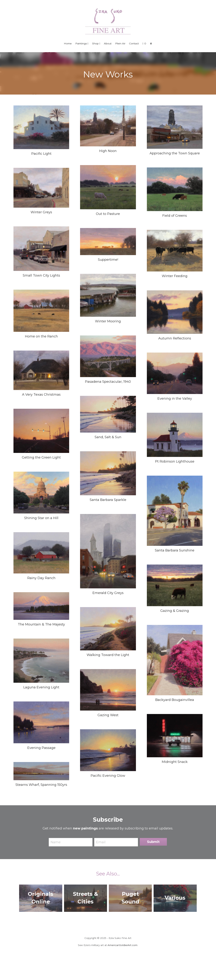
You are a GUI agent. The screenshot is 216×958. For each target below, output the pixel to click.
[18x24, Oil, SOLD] (175, 373)
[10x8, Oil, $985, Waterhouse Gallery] (175, 511)
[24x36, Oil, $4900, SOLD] (108, 414)
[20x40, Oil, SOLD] (41, 606)
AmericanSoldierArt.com (122, 945)
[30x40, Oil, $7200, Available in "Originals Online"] (41, 492)
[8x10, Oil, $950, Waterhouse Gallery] (41, 127)
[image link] (108, 20)
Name (56, 842)
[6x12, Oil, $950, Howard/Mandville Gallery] (108, 241)
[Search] (151, 43)
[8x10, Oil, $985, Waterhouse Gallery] (41, 661)
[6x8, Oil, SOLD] (108, 750)
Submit (153, 842)
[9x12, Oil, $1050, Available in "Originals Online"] (41, 188)
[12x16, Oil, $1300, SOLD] (41, 722)
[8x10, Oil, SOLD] (41, 311)
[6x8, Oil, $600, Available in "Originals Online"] (41, 370)
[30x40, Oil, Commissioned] (108, 356)
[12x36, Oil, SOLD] (41, 771)
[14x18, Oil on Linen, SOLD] (108, 628)
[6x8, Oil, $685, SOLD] (108, 690)
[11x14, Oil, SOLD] (175, 735)
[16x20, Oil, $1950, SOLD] (175, 435)
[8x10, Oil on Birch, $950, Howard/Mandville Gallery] (175, 312)
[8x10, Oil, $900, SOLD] (41, 431)
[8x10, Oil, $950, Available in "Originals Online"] (108, 187)
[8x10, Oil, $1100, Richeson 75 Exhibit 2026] (41, 248)
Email (101, 842)
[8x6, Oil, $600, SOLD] (108, 551)
